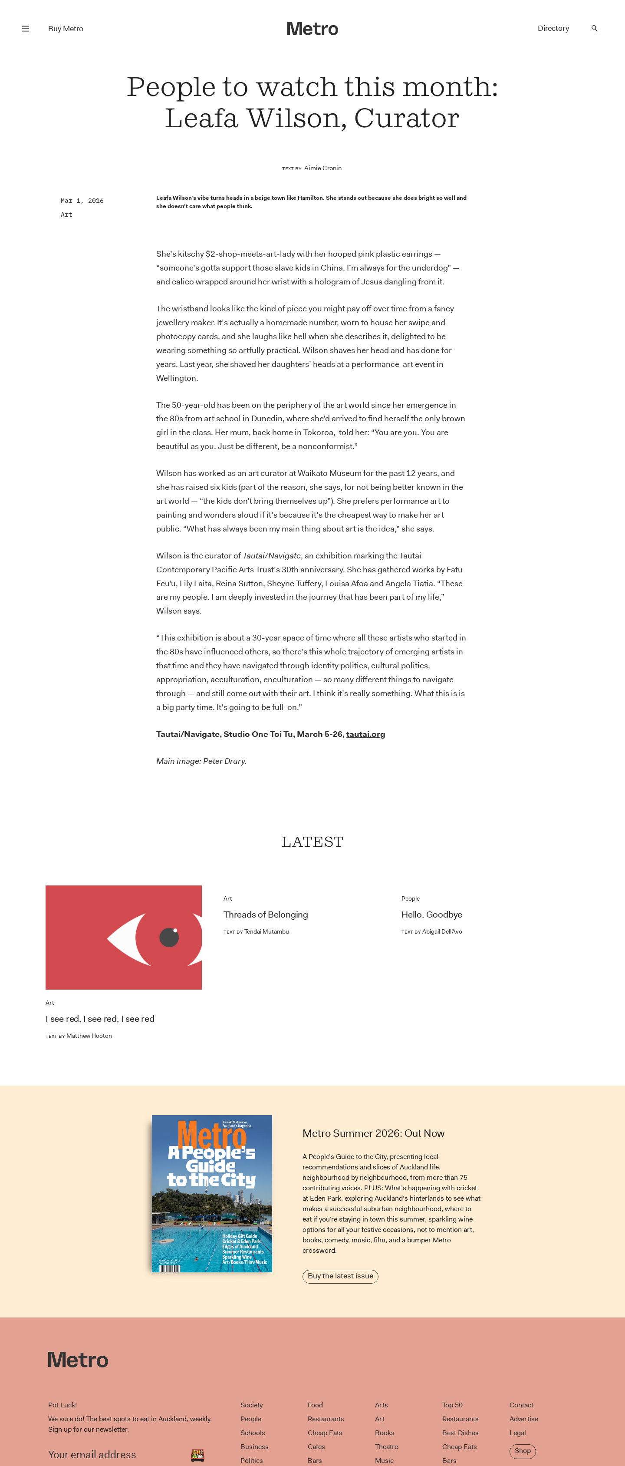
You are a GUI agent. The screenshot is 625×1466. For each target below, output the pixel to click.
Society (251, 1405)
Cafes (316, 1446)
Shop (523, 1450)
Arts (381, 1405)
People (410, 898)
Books (385, 1432)
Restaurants (326, 1418)
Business (254, 1446)
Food (315, 1405)
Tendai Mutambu (256, 931)
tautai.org (365, 734)
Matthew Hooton (79, 1036)
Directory (553, 28)
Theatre (386, 1446)
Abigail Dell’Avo (431, 931)
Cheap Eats (325, 1432)
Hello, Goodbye (431, 914)
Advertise (524, 1418)
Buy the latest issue (340, 1276)
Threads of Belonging (266, 914)
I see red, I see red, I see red (100, 1019)
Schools (252, 1432)
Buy (65, 28)
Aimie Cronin (323, 168)
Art (66, 214)
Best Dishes (460, 1432)
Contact (521, 1405)
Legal (518, 1432)
